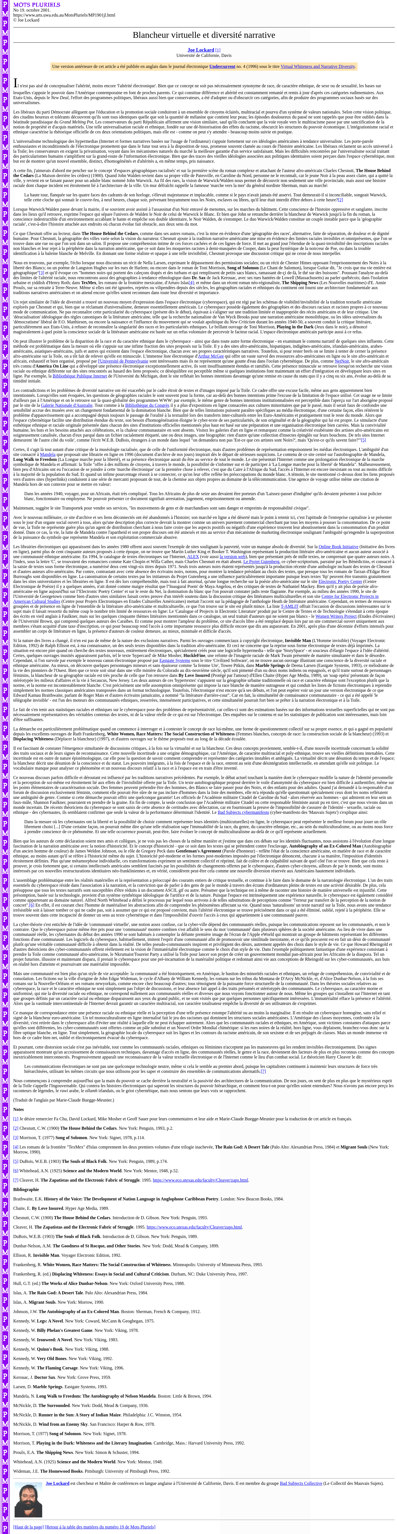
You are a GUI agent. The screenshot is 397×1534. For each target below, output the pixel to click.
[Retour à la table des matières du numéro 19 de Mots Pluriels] (100, 1527)
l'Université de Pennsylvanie (123, 361)
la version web (232, 556)
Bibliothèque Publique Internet (80, 376)
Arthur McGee (211, 356)
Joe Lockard (57, 1483)
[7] (263, 1071)
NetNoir (342, 361)
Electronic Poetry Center (340, 581)
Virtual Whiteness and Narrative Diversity (318, 66)
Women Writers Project (336, 616)
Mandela (47, 454)
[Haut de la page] (28, 1527)
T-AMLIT (289, 606)
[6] (31, 905)
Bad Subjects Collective (301, 1483)
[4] (191, 282)
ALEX (193, 556)
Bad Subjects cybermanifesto (243, 812)
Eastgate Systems (174, 660)
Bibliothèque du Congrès (147, 405)
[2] (340, 199)
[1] (218, 50)
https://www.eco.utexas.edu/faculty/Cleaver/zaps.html (200, 1180)
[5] (363, 440)
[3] (41, 272)
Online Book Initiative (338, 546)
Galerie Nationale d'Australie (67, 405)
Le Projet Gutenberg (261, 561)
